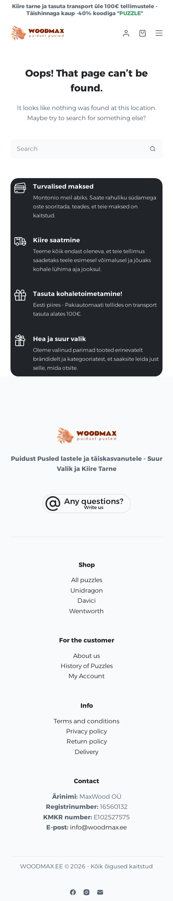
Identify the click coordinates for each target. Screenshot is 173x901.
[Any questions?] (86, 503)
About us (86, 656)
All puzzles (86, 580)
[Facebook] (73, 892)
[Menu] (159, 33)
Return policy (86, 741)
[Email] (100, 892)
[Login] (126, 33)
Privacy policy (86, 731)
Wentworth (86, 611)
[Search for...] (77, 149)
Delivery (86, 752)
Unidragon (86, 590)
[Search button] (152, 149)
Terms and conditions (86, 721)
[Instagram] (86, 892)
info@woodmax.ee (98, 827)
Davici (86, 600)
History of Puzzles (87, 666)
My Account (86, 676)
